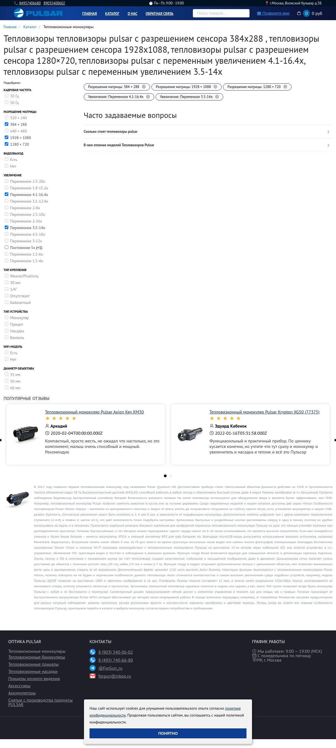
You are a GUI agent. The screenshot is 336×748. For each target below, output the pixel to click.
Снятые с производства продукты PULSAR (40, 702)
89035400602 (54, 3)
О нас (132, 13)
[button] (208, 132)
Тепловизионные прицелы (33, 664)
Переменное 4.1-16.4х (29, 194)
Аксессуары (19, 685)
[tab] (208, 132)
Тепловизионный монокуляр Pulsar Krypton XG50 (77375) (264, 412)
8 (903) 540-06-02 (115, 652)
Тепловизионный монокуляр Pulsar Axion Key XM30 (94, 412)
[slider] (102, 418)
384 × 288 (18, 124)
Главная (89, 13)
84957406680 (30, 3)
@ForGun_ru (110, 668)
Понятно (168, 733)
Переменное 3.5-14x (27, 227)
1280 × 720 (19, 144)
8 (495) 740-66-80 (115, 660)
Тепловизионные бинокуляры (36, 657)
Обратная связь (160, 13)
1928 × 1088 (20, 137)
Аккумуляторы (22, 693)
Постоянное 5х (23, 247)
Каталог (112, 13)
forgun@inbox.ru (114, 676)
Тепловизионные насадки (32, 671)
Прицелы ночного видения (34, 678)
